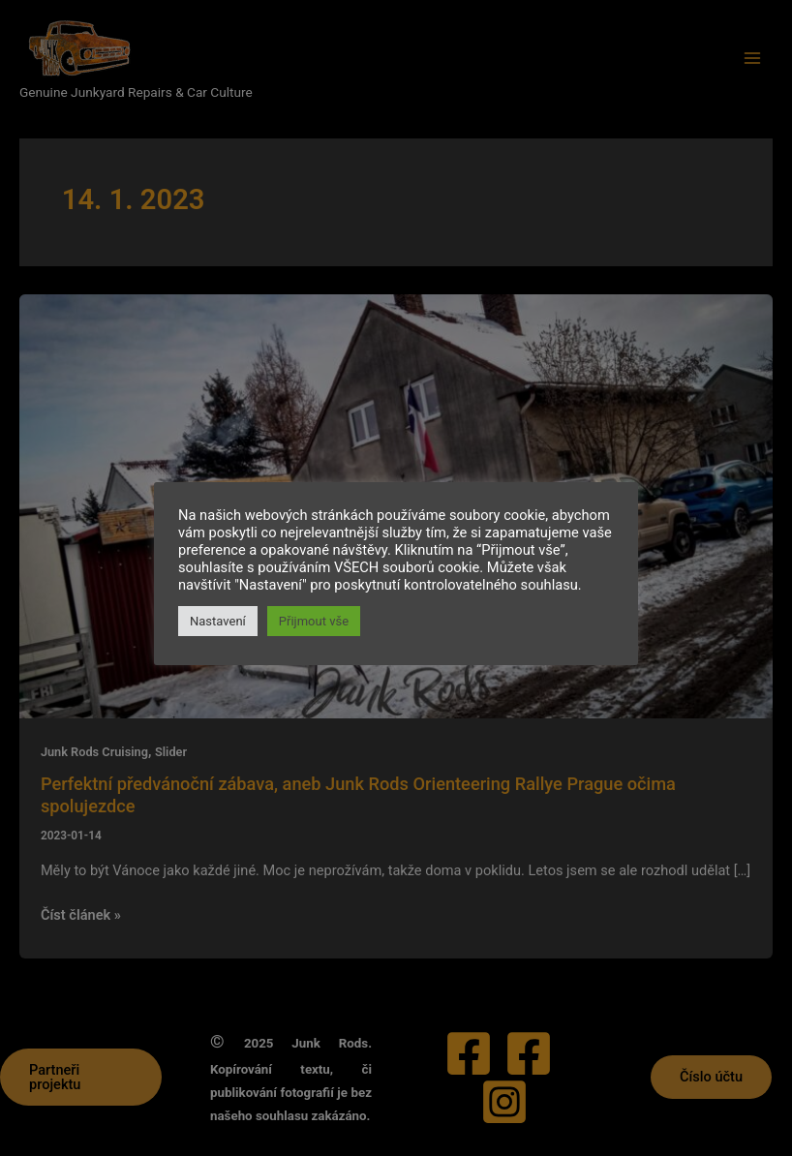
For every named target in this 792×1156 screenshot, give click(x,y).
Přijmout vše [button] (314, 621)
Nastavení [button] (218, 621)
